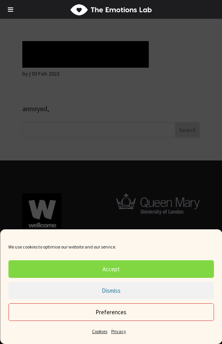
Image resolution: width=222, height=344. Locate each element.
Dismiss (111, 290)
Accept (111, 269)
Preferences (111, 312)
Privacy (118, 331)
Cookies (99, 331)
